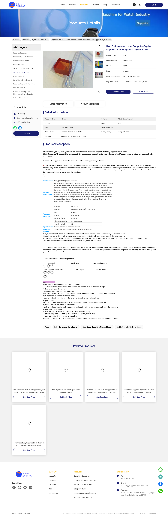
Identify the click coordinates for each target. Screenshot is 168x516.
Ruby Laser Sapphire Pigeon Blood (96, 327)
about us (72, 4)
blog (105, 4)
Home (62, 4)
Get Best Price (119, 91)
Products (25, 40)
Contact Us (53, 493)
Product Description (90, 104)
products (84, 4)
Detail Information (58, 104)
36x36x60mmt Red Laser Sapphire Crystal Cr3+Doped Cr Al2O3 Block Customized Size (29, 391)
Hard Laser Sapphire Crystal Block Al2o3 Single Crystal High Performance (139, 391)
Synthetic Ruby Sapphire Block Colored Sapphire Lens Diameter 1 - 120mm (29, 444)
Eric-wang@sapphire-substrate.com (32, 118)
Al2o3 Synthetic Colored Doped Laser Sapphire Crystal (66, 391)
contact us (115, 4)
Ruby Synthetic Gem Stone (65, 327)
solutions (95, 4)
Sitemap (26, 513)
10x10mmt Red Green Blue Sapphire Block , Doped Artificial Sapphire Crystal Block (102, 391)
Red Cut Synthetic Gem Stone (129, 327)
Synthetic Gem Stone (40, 40)
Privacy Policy (17, 513)
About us (52, 476)
